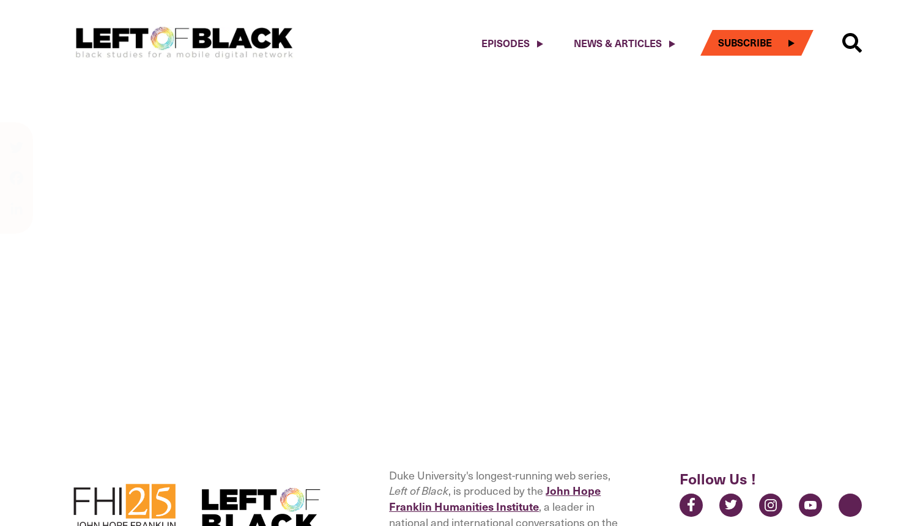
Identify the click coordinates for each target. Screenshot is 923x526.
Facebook (691, 505)
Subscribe (745, 42)
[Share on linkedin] (16, 208)
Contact (850, 505)
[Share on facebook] (16, 184)
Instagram (770, 505)
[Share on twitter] (16, 153)
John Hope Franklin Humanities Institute (495, 498)
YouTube (810, 505)
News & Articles (618, 43)
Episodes (505, 43)
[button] (852, 43)
